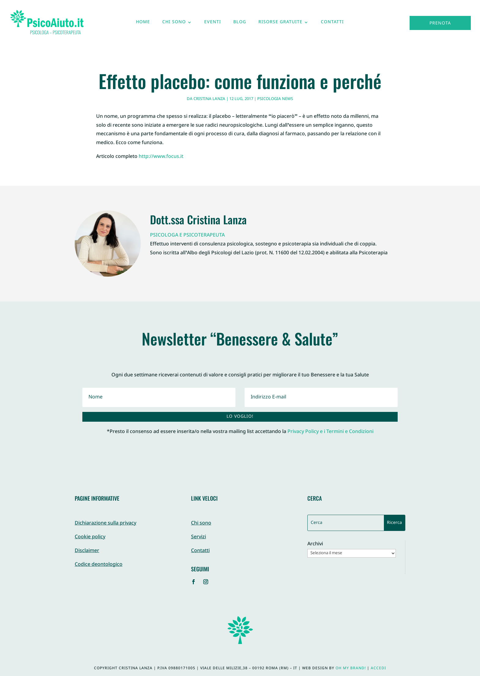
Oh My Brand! (351, 668)
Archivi (315, 544)
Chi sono (174, 23)
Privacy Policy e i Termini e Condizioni (330, 432)
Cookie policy (90, 537)
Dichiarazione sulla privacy (105, 523)
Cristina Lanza (209, 99)
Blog (239, 23)
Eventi (212, 23)
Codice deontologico (98, 564)
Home (143, 23)
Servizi (198, 537)
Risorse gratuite (280, 23)
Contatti (332, 23)
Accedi (378, 668)
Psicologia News (275, 99)
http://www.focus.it (161, 156)
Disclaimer (87, 551)
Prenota (440, 23)
